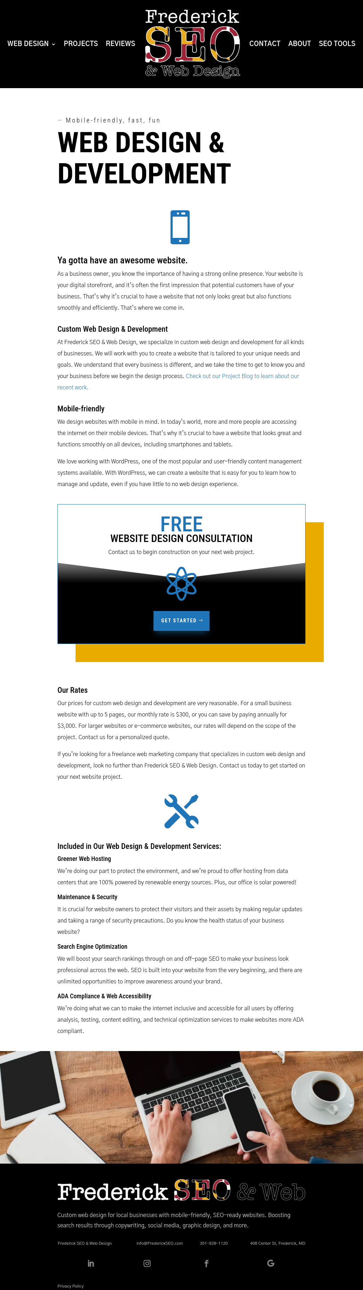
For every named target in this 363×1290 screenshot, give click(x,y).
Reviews (120, 44)
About (299, 44)
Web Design (28, 44)
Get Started (179, 620)
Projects (81, 44)
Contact (265, 44)
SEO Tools (337, 44)
